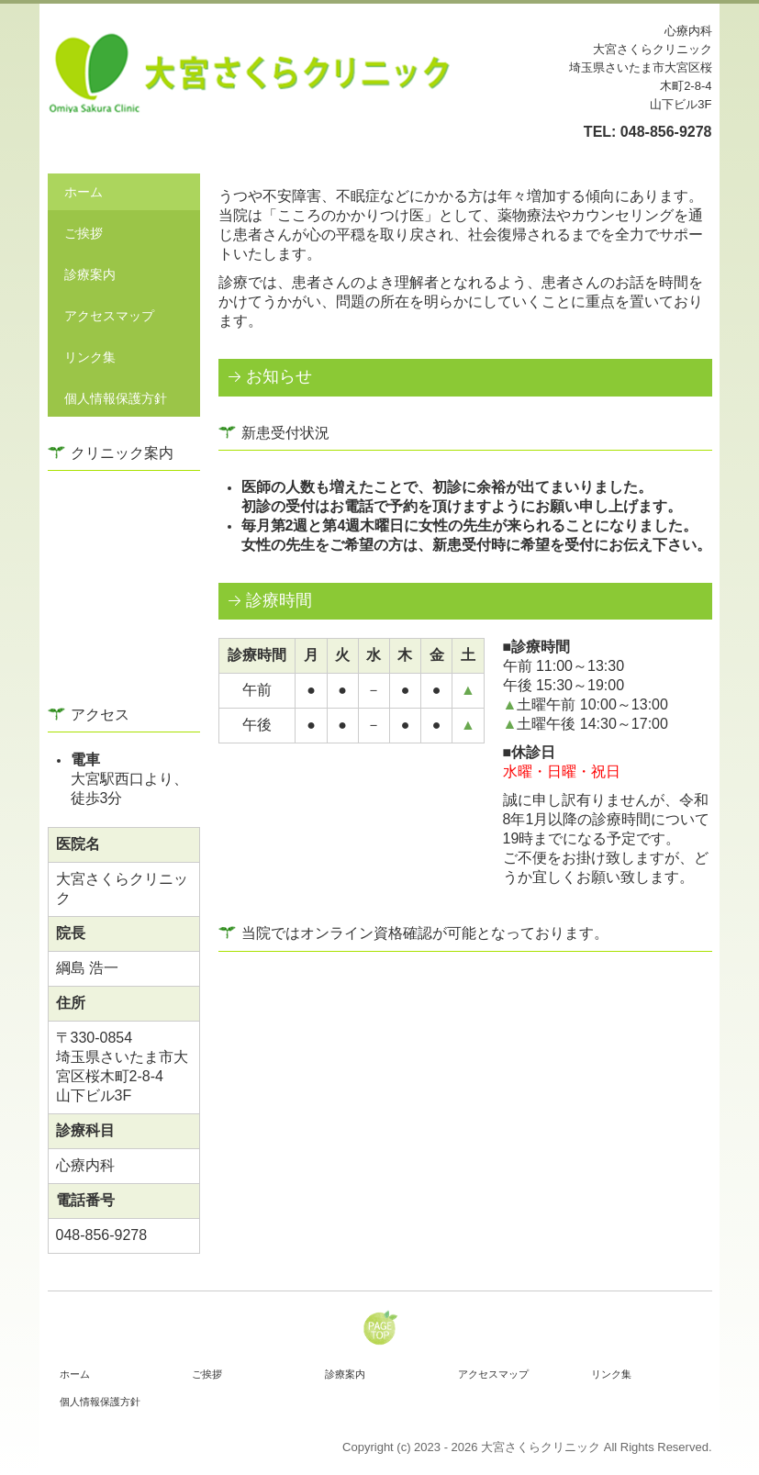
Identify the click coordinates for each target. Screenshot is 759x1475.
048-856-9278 (666, 132)
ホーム (83, 191)
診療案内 (90, 274)
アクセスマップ (109, 315)
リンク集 (90, 357)
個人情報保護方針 (115, 398)
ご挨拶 (83, 233)
